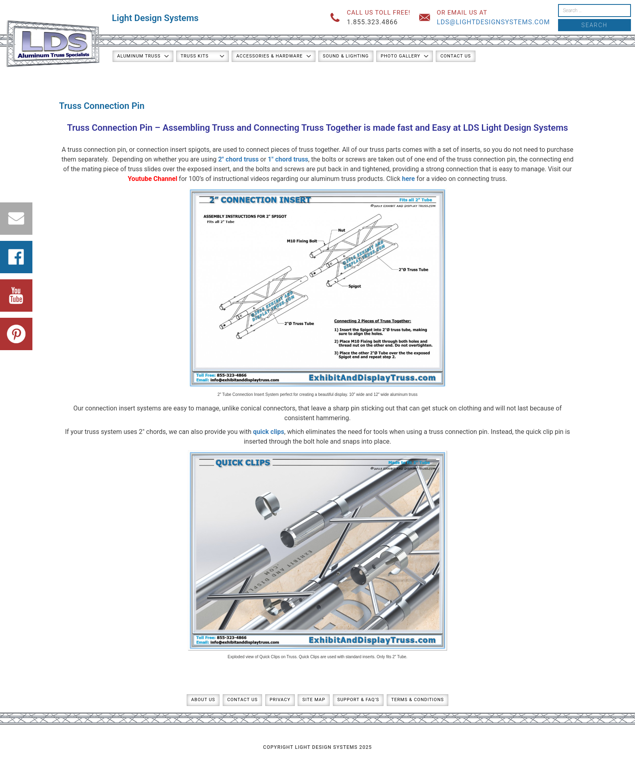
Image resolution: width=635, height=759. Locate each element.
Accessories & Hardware (269, 56)
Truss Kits (195, 56)
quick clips (268, 432)
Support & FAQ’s (358, 699)
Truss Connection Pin (109, 128)
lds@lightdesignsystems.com (493, 22)
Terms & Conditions (417, 699)
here (408, 179)
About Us (203, 699)
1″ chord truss (288, 159)
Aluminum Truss (138, 56)
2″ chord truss (238, 159)
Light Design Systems (155, 18)
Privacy (280, 699)
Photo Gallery (400, 56)
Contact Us (455, 56)
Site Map (313, 699)
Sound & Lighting (346, 56)
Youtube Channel (152, 179)
